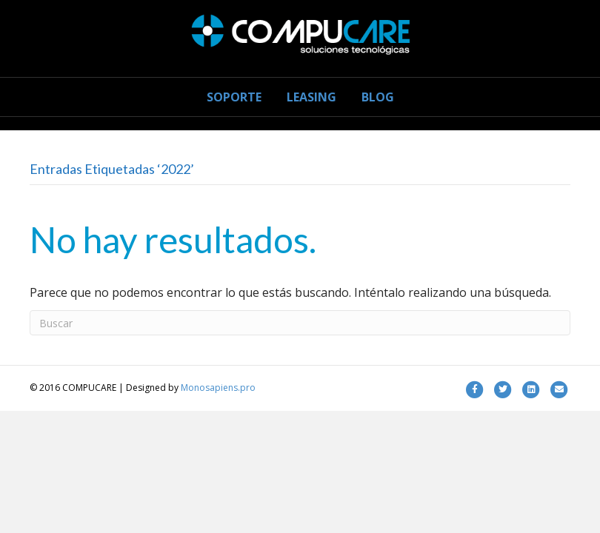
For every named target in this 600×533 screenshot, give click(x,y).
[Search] (300, 322)
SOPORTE (234, 97)
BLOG (377, 97)
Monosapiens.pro (218, 387)
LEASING (311, 97)
